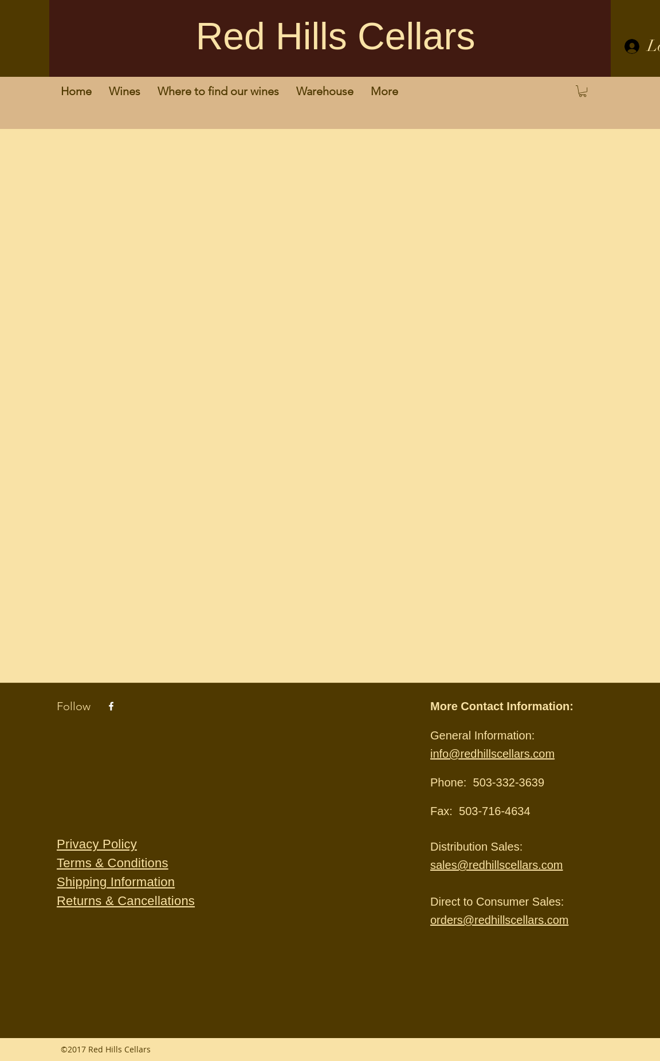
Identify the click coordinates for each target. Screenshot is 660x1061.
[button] (583, 91)
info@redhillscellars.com (492, 753)
